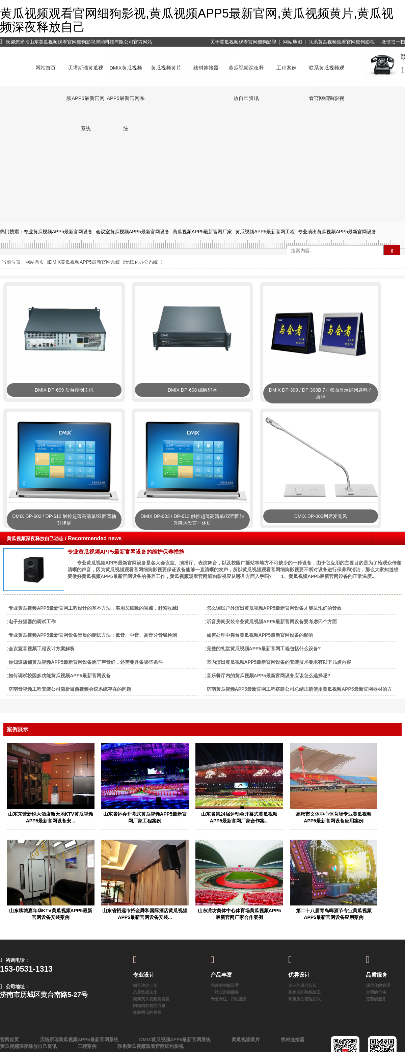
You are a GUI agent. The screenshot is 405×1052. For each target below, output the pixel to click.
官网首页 (9, 1039)
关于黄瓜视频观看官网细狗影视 (243, 42)
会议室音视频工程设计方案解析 (41, 648)
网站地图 (292, 42)
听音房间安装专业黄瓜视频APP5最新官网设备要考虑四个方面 (272, 621)
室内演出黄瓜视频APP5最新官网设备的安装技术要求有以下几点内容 (279, 662)
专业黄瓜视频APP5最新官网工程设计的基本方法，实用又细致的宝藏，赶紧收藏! (93, 608)
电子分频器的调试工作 (32, 621)
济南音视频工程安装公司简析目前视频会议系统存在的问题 (69, 689)
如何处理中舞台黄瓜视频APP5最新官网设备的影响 (260, 635)
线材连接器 (206, 68)
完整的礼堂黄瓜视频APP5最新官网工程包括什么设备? (264, 648)
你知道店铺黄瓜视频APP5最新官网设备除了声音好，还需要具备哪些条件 (85, 662)
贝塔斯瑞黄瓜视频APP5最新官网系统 (85, 74)
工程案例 (286, 68)
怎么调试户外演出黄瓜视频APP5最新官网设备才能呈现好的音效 (274, 608)
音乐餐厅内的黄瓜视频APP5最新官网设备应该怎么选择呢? (268, 675)
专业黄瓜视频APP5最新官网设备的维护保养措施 (126, 552)
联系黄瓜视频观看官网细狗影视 (341, 42)
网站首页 (45, 68)
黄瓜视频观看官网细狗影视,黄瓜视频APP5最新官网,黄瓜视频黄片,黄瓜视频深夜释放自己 (197, 20)
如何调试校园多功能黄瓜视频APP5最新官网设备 (59, 675)
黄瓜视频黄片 (166, 68)
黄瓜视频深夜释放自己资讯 (246, 74)
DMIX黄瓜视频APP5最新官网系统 (125, 74)
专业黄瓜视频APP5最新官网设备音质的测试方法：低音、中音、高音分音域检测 (92, 635)
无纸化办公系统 (141, 262)
